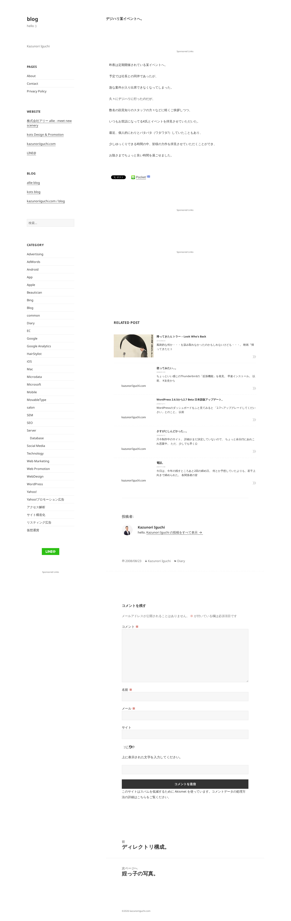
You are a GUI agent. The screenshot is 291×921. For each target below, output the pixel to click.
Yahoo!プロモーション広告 (45, 499)
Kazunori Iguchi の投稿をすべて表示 (172, 532)
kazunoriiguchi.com (41, 144)
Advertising (35, 254)
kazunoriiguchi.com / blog (46, 201)
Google (32, 338)
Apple (31, 285)
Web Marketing (38, 461)
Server (31, 430)
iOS (29, 361)
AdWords (33, 262)
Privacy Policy (36, 91)
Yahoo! (32, 492)
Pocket (141, 177)
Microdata (34, 377)
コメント (130, 627)
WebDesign (35, 476)
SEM (30, 415)
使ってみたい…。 (167, 368)
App (30, 277)
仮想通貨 (33, 530)
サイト (126, 727)
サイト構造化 (36, 515)
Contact (32, 83)
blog (32, 18)
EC (29, 331)
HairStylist (34, 354)
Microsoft (34, 384)
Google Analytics (39, 346)
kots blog (33, 192)
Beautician (34, 292)
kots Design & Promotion (45, 134)
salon (31, 407)
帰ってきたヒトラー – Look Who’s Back (181, 336)
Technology (35, 453)
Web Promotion (38, 469)
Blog (30, 308)
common (33, 315)
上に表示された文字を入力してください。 (152, 757)
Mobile (32, 392)
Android (33, 269)
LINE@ (31, 153)
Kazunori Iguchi (159, 561)
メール (128, 708)
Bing (30, 300)
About (31, 76)
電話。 (161, 463)
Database (37, 438)
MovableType (36, 400)
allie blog (33, 183)
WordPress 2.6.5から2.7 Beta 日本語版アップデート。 (190, 399)
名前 (127, 690)
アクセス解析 (36, 507)
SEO (30, 423)
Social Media (36, 446)
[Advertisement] (185, 39)
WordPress (35, 484)
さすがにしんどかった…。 (172, 431)
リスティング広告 (39, 522)
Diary (31, 323)
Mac (30, 369)
